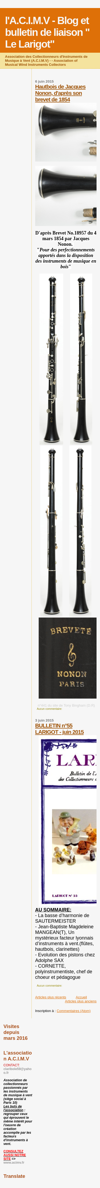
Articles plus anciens (81, 1001)
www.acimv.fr (13, 1162)
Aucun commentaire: (50, 708)
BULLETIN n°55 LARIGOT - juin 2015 (59, 728)
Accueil (81, 997)
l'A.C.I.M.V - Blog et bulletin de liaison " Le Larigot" (47, 32)
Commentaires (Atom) (74, 1011)
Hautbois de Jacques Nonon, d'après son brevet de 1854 (60, 92)
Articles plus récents (50, 997)
